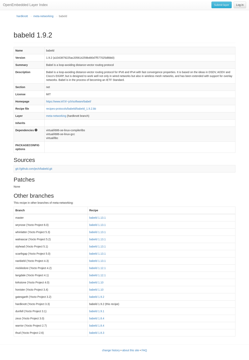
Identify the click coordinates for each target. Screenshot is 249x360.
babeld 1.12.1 (97, 268)
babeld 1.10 (96, 282)
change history (111, 350)
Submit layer (221, 4)
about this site (130, 350)
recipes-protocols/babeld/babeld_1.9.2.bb (71, 108)
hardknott (22, 16)
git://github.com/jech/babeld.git (33, 168)
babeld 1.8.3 (96, 332)
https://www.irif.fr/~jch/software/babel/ (68, 101)
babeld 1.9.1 (96, 311)
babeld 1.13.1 (97, 217)
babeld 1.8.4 (96, 318)
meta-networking (43, 16)
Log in (240, 4)
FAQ (144, 350)
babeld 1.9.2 (96, 296)
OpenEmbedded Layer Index (25, 5)
